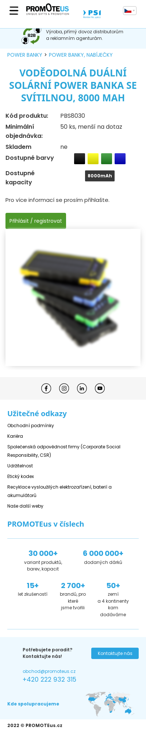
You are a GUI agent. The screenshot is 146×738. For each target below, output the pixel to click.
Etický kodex (20, 476)
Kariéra (15, 436)
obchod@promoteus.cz (49, 671)
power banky (24, 55)
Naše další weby (25, 506)
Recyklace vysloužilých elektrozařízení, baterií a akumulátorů (59, 491)
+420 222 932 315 (49, 679)
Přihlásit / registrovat (35, 221)
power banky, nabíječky (81, 55)
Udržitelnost (20, 466)
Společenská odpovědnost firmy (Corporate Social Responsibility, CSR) (63, 451)
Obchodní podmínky (30, 425)
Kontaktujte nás (115, 653)
